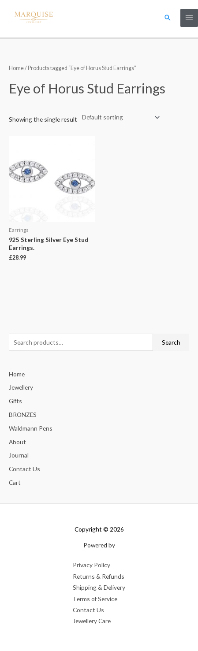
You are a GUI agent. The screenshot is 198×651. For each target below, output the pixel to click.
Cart (15, 482)
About (17, 442)
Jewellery (21, 387)
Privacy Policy (91, 565)
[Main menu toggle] (189, 18)
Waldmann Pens (30, 428)
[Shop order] (119, 117)
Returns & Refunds (98, 576)
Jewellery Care (92, 621)
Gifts (15, 401)
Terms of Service (95, 599)
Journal (19, 455)
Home (16, 68)
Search (171, 342)
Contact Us (24, 468)
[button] (168, 18)
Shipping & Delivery (99, 587)
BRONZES (23, 414)
